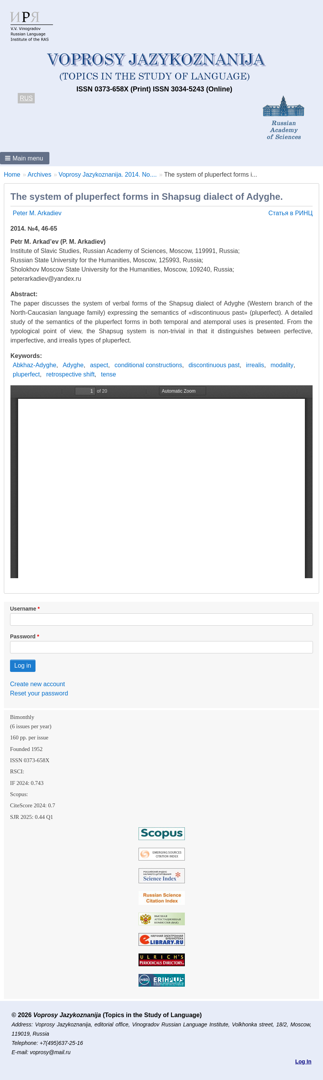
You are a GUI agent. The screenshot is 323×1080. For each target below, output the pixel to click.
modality (282, 365)
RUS (26, 98)
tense (108, 374)
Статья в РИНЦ (290, 213)
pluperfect (26, 374)
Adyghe (73, 365)
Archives (39, 174)
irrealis (255, 365)
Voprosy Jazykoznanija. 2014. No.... (108, 174)
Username (23, 609)
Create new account (37, 684)
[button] (24, 158)
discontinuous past (214, 365)
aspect (99, 365)
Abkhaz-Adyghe (34, 365)
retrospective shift (70, 374)
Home (12, 174)
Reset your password (39, 693)
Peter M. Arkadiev (37, 213)
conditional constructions (148, 365)
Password (23, 636)
